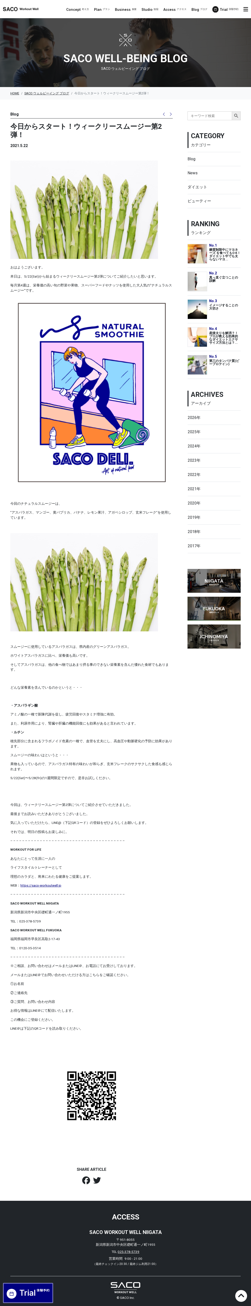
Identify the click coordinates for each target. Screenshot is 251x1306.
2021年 (194, 489)
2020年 (194, 503)
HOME (14, 93)
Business (126, 10)
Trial (229, 10)
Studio (150, 10)
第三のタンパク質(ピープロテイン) (224, 362)
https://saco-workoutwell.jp (40, 885)
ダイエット (197, 187)
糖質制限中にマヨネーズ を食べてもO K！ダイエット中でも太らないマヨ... (224, 254)
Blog (200, 10)
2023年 (194, 460)
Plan (102, 10)
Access (175, 10)
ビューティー (199, 201)
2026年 (194, 417)
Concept (77, 10)
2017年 (194, 546)
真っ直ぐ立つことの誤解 (223, 279)
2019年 (194, 517)
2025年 (194, 432)
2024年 (194, 446)
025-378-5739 (128, 1252)
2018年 (194, 531)
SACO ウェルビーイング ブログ (46, 93)
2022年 (194, 474)
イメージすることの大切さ (223, 306)
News (193, 173)
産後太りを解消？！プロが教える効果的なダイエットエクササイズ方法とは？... (223, 337)
